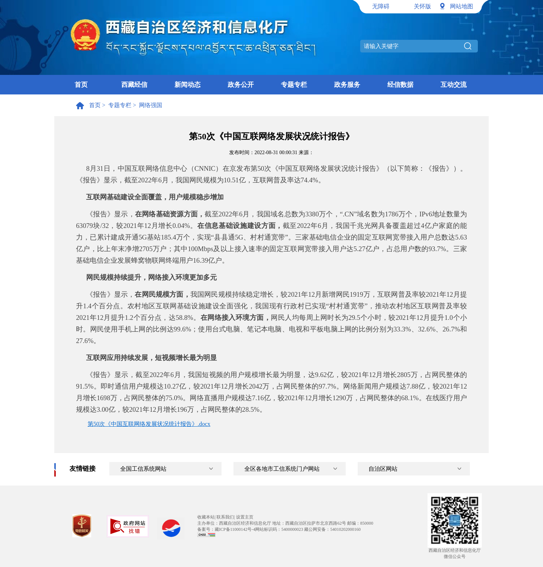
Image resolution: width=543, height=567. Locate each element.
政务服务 (347, 84)
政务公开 (241, 84)
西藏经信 (134, 84)
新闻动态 (187, 84)
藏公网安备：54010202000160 (332, 529)
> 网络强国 (146, 105)
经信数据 (400, 84)
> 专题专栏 (116, 105)
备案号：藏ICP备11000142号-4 (226, 529)
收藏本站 (206, 517)
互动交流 (454, 84)
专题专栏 (294, 84)
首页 (81, 84)
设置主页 (244, 517)
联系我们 (225, 517)
